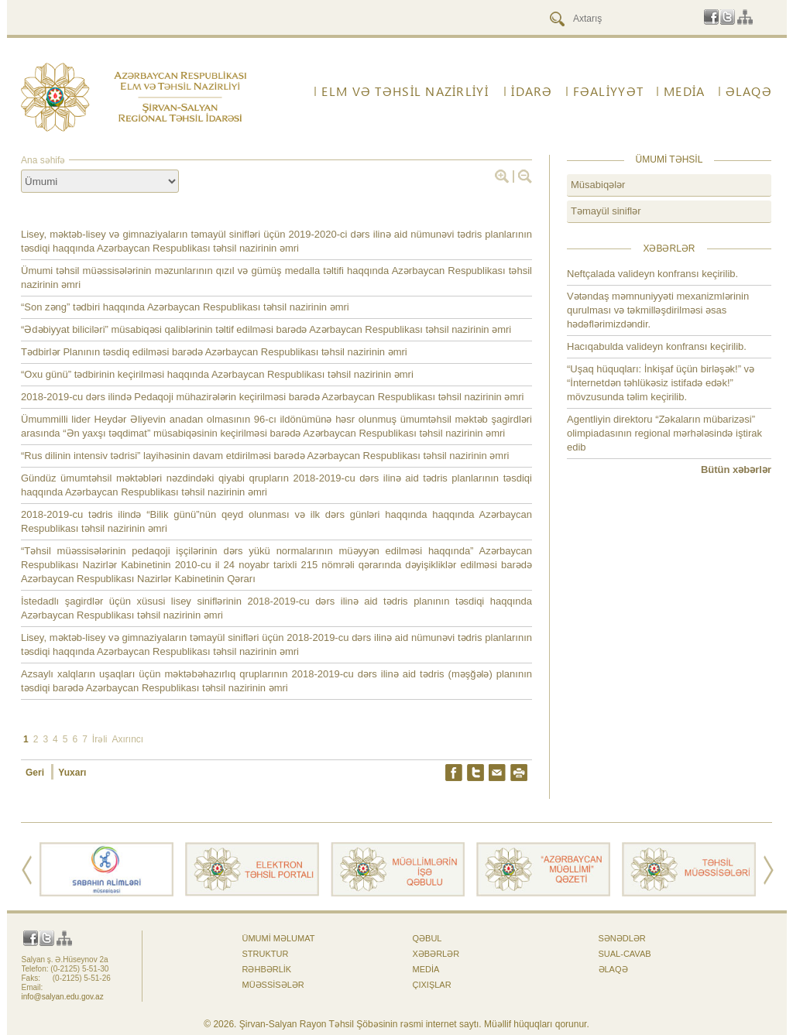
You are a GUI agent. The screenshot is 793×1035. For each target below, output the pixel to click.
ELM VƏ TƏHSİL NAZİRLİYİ (404, 91)
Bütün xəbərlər (736, 469)
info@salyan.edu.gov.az (63, 996)
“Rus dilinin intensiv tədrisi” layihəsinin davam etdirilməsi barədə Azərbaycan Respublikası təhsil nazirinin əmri (265, 455)
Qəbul (427, 938)
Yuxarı (72, 772)
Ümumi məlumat (278, 938)
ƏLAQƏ (749, 91)
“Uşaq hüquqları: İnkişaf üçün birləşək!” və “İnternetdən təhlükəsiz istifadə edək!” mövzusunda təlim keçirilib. (660, 383)
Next (769, 870)
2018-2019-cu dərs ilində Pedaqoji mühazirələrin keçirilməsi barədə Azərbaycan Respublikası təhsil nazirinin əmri (272, 397)
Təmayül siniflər (606, 211)
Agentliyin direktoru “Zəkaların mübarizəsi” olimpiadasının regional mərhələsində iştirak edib (664, 433)
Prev (27, 870)
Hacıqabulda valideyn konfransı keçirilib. (657, 346)
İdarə (531, 91)
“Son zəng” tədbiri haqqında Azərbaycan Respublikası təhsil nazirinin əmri (185, 307)
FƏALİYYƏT (608, 91)
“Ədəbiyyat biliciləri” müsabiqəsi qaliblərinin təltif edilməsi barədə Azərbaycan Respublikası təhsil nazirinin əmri (266, 329)
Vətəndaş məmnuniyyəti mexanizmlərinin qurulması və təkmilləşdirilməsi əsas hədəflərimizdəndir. (658, 310)
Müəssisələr (273, 984)
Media (684, 91)
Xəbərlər (436, 953)
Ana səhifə (43, 160)
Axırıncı (127, 739)
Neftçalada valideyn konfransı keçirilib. (652, 273)
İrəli (100, 739)
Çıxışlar (432, 984)
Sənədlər (622, 938)
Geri (36, 772)
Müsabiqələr (598, 184)
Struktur (265, 953)
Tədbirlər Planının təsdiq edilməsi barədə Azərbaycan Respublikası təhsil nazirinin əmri (214, 352)
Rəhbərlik (267, 969)
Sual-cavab (625, 953)
